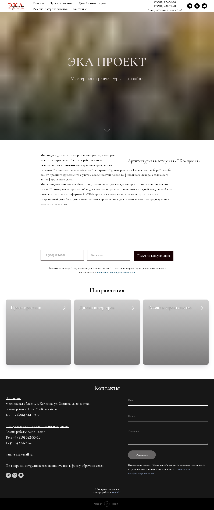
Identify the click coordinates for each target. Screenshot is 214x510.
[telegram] (8, 475)
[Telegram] (189, 6)
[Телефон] (14, 475)
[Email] (204, 6)
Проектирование (61, 3)
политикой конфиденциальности (116, 272)
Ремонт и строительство (50, 9)
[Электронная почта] (21, 475)
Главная (38, 3)
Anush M (115, 492)
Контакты (80, 9)
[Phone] (197, 6)
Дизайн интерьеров (92, 3)
